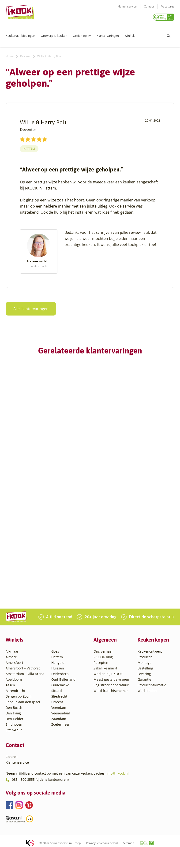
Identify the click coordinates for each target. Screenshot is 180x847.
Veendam (58, 703)
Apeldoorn (14, 675)
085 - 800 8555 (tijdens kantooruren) (40, 775)
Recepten (101, 658)
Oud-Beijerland (63, 675)
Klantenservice (127, 9)
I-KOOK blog (103, 652)
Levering (144, 669)
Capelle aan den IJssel (23, 697)
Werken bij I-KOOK (108, 669)
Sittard (56, 686)
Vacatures (167, 9)
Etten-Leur (14, 725)
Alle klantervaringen (28, 307)
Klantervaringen (108, 34)
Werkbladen (147, 686)
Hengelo (57, 658)
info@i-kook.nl (117, 769)
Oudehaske (60, 680)
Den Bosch (14, 703)
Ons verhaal (103, 647)
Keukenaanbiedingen (20, 34)
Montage (144, 658)
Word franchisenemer (111, 686)
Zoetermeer (60, 720)
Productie (145, 652)
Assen (10, 680)
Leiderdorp (60, 669)
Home (10, 55)
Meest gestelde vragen (111, 675)
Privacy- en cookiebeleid (102, 839)
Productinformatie (152, 680)
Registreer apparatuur (111, 680)
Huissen (57, 663)
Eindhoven (14, 720)
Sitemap (128, 839)
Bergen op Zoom (18, 692)
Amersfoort (14, 658)
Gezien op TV (82, 34)
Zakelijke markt (105, 663)
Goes (55, 647)
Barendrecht (15, 686)
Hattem (29, 147)
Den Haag (13, 708)
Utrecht (57, 697)
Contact (149, 9)
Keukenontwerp (150, 647)
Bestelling (145, 663)
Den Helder (14, 714)
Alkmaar (12, 647)
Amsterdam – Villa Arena (25, 669)
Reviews (25, 55)
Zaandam (58, 714)
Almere (11, 652)
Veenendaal (60, 708)
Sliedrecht (59, 692)
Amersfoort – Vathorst (23, 663)
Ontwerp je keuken (54, 34)
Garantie (144, 675)
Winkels (129, 34)
